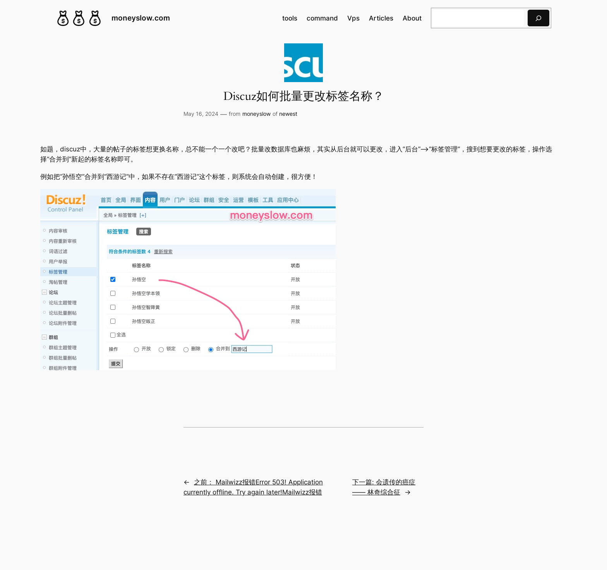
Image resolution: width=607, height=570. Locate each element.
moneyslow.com (140, 17)
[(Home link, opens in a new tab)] (79, 18)
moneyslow (256, 113)
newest (288, 113)
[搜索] (538, 18)
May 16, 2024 (200, 113)
